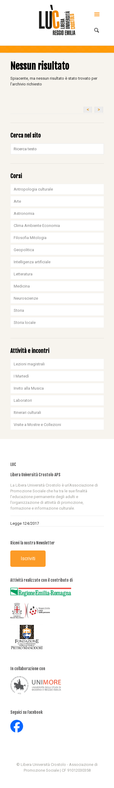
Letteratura (23, 274)
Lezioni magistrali (29, 364)
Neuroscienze (26, 298)
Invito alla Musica (29, 388)
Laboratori (23, 400)
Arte (17, 201)
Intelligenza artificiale (32, 262)
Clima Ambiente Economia (37, 225)
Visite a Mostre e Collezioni (37, 424)
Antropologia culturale (33, 189)
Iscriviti (28, 558)
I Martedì (21, 376)
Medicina (22, 286)
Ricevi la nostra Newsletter (32, 542)
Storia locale (25, 322)
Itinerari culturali (27, 412)
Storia (19, 310)
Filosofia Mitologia (30, 237)
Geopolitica (24, 250)
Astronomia (24, 213)
